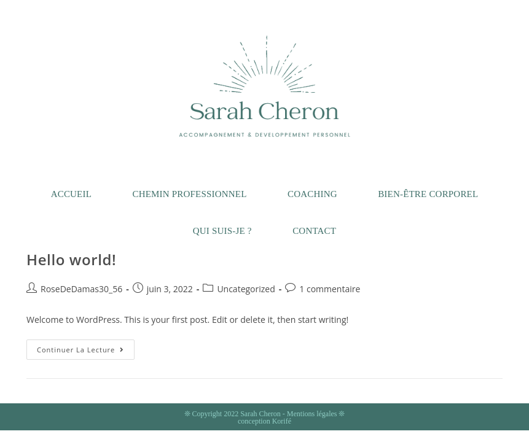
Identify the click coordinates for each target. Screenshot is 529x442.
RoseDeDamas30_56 (81, 289)
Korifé (281, 421)
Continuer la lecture (86, 352)
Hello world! (71, 259)
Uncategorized (246, 289)
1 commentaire (329, 289)
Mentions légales (312, 413)
